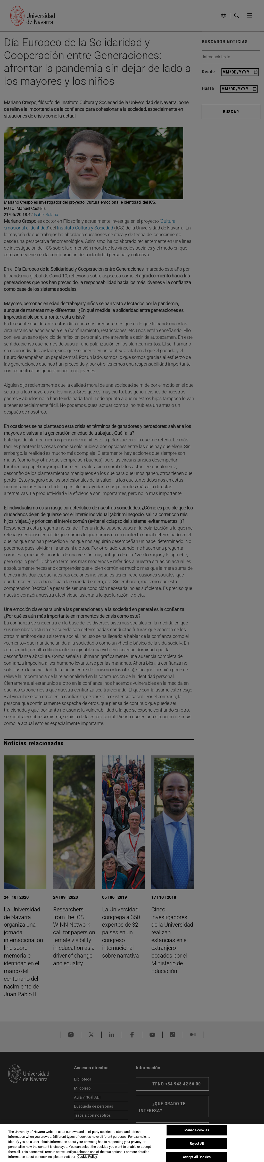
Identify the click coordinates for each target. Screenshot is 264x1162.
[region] (132, 1143)
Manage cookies (196, 1130)
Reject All (197, 1143)
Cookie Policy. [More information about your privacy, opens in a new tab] (87, 1157)
